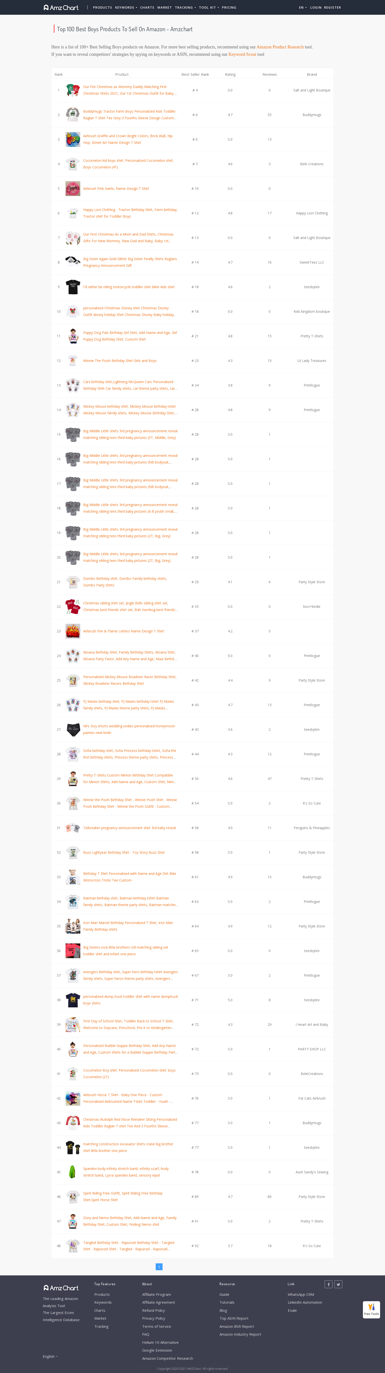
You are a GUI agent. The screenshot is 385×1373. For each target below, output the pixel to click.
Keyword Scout (242, 54)
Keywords (103, 1302)
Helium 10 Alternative (160, 1342)
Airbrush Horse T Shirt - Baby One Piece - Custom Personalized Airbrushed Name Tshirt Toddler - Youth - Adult (126, 1101)
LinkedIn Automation (305, 1302)
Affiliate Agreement (158, 1302)
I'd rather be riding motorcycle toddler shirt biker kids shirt (129, 286)
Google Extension (157, 1350)
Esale (292, 1310)
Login (316, 7)
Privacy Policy (153, 1318)
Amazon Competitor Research (167, 1358)
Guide (224, 1294)
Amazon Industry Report (240, 1334)
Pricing (229, 7)
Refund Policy (153, 1310)
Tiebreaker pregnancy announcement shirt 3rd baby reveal (129, 827)
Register (332, 7)
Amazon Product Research (280, 47)
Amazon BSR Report (237, 1326)
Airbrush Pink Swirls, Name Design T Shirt (116, 188)
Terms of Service (156, 1326)
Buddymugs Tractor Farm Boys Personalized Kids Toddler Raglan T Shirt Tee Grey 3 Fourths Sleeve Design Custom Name (129, 118)
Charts (147, 7)
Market (164, 7)
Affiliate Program (156, 1294)
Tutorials (227, 1302)
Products (102, 7)
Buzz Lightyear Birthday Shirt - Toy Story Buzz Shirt (124, 852)
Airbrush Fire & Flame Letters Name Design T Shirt (123, 631)
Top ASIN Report (234, 1318)
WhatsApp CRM (301, 1294)
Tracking (101, 1326)
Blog (223, 1310)
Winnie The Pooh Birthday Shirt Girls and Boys (120, 360)
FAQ (145, 1334)
